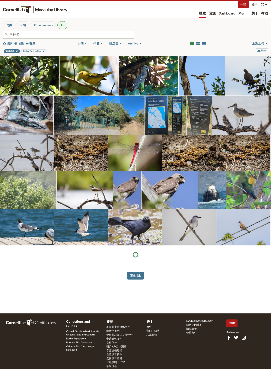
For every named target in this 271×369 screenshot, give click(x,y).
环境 (23, 25)
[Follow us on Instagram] (243, 337)
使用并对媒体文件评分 (119, 335)
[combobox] (71, 34)
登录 (255, 4)
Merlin (243, 13)
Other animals (43, 25)
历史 (149, 327)
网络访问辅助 (194, 325)
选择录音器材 (114, 358)
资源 (212, 13)
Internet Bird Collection (79, 342)
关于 (254, 13)
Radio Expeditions (76, 338)
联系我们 (151, 335)
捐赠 (243, 4)
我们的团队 (153, 331)
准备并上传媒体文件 (118, 327)
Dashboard (227, 13)
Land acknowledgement (199, 321)
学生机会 (111, 366)
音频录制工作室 (115, 362)
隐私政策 (191, 329)
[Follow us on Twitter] (236, 337)
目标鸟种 (111, 342)
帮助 (264, 13)
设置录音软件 (114, 354)
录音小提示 (113, 331)
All (62, 25)
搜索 (202, 13)
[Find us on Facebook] (228, 337)
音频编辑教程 (114, 350)
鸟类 (9, 25)
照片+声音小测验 (116, 346)
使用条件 (191, 333)
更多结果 (135, 275)
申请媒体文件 (114, 339)
